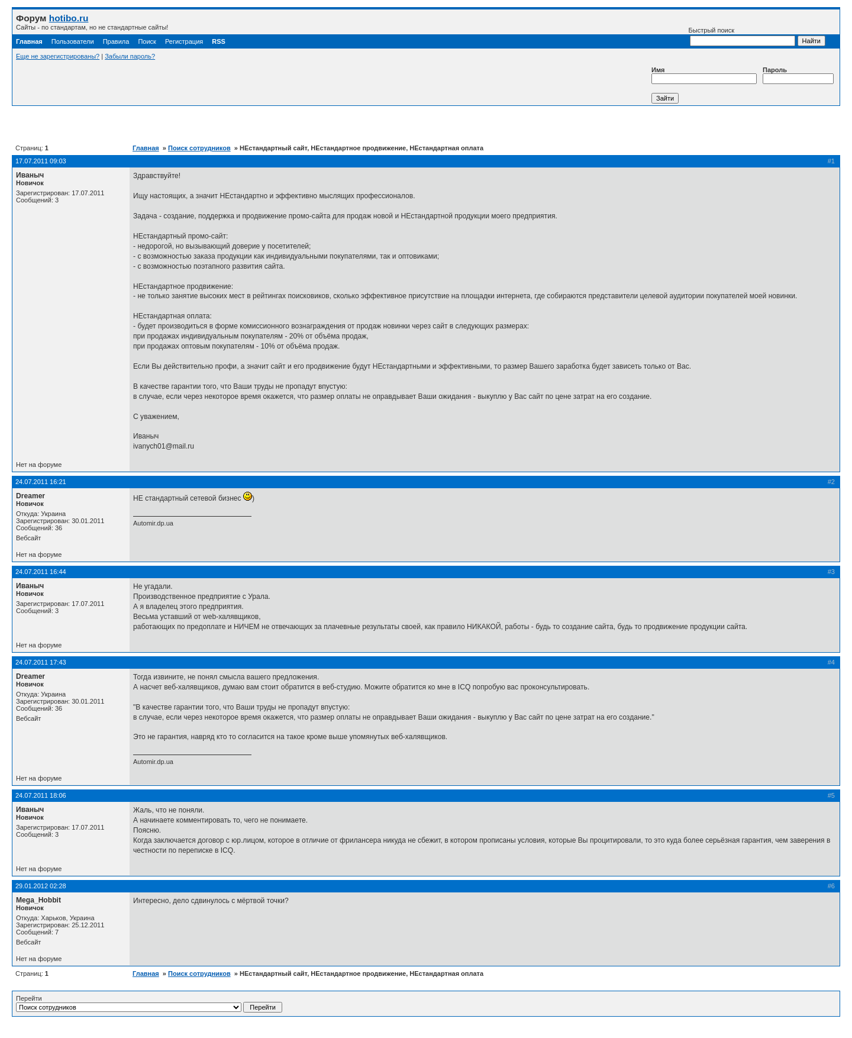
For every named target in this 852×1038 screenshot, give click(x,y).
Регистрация (184, 41)
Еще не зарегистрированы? (57, 56)
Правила (116, 41)
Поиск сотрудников (199, 147)
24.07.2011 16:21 (40, 481)
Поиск (147, 41)
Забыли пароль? (130, 56)
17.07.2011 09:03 (40, 161)
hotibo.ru (69, 18)
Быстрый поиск (742, 36)
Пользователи (72, 41)
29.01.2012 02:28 (40, 885)
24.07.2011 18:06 (40, 795)
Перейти (149, 1004)
